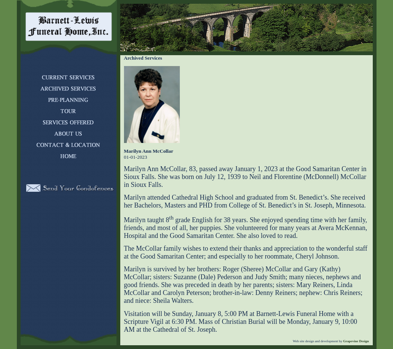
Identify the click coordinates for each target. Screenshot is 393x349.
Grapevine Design (355, 341)
